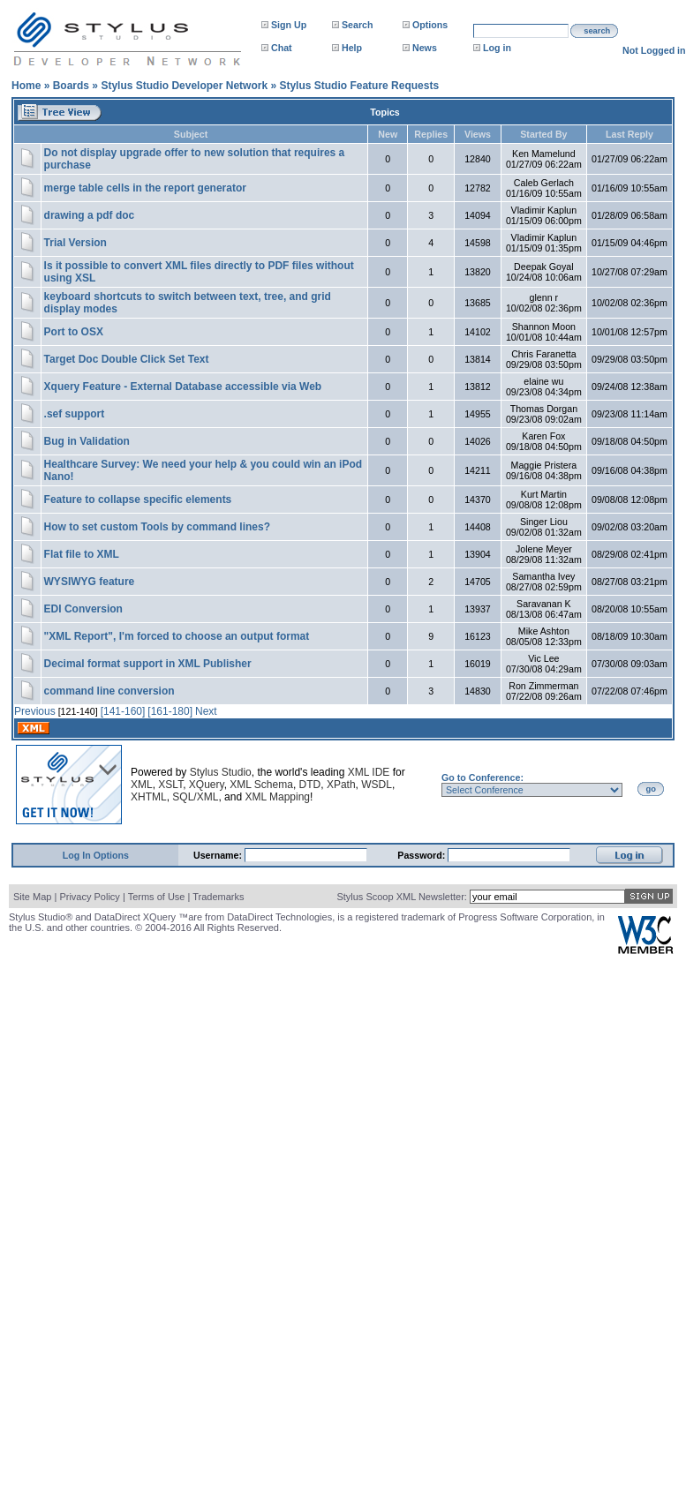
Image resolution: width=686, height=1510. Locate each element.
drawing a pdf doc (89, 215)
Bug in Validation (87, 441)
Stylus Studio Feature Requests (359, 85)
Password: (422, 855)
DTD (310, 784)
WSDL (376, 784)
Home (26, 85)
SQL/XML (195, 797)
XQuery (206, 784)
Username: (219, 855)
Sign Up (288, 24)
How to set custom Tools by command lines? (157, 527)
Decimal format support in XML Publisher (148, 663)
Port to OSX (73, 332)
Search (357, 24)
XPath (341, 784)
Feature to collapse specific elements (138, 499)
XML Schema (261, 784)
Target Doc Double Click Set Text (126, 359)
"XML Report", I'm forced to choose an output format (177, 636)
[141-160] (123, 711)
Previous (35, 711)
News (424, 47)
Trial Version (75, 243)
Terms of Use (156, 896)
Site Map (32, 896)
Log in (497, 47)
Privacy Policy (89, 896)
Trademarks (218, 896)
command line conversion (109, 691)
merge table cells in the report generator (145, 188)
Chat (281, 47)
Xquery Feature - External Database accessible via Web (183, 386)
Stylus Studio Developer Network (184, 85)
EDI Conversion (83, 609)
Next (206, 711)
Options (430, 24)
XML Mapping (277, 797)
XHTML (149, 797)
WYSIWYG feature (89, 581)
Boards (71, 85)
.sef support (74, 414)
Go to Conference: (482, 777)
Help (352, 47)
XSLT (170, 784)
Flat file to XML (81, 554)
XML (142, 784)
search (597, 30)
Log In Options (96, 855)
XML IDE (369, 772)
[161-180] (169, 711)
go (651, 789)
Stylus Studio (221, 772)
